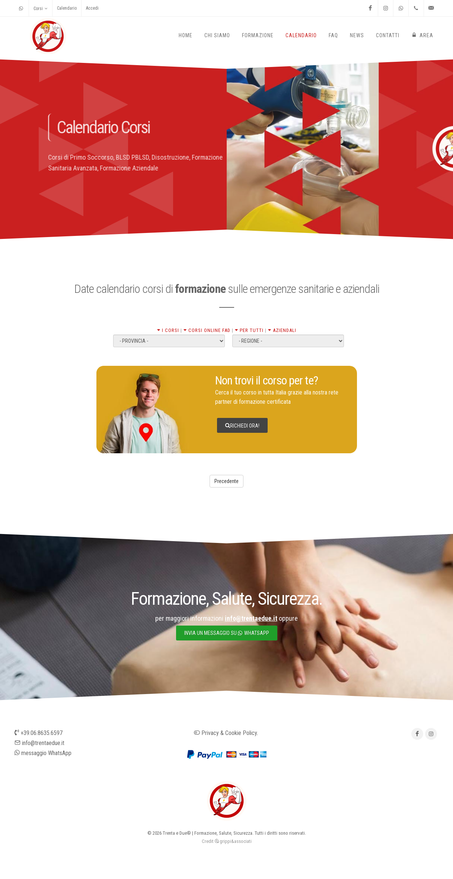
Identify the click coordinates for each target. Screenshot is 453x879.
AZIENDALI (282, 330)
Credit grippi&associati (227, 841)
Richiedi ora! (242, 425)
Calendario (67, 8)
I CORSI (168, 330)
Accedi (92, 8)
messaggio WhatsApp (43, 753)
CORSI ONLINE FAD (207, 330)
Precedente (226, 481)
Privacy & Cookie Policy (225, 732)
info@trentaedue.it (39, 743)
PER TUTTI (249, 330)
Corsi (41, 8)
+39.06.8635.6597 (39, 732)
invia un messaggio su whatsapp (226, 633)
